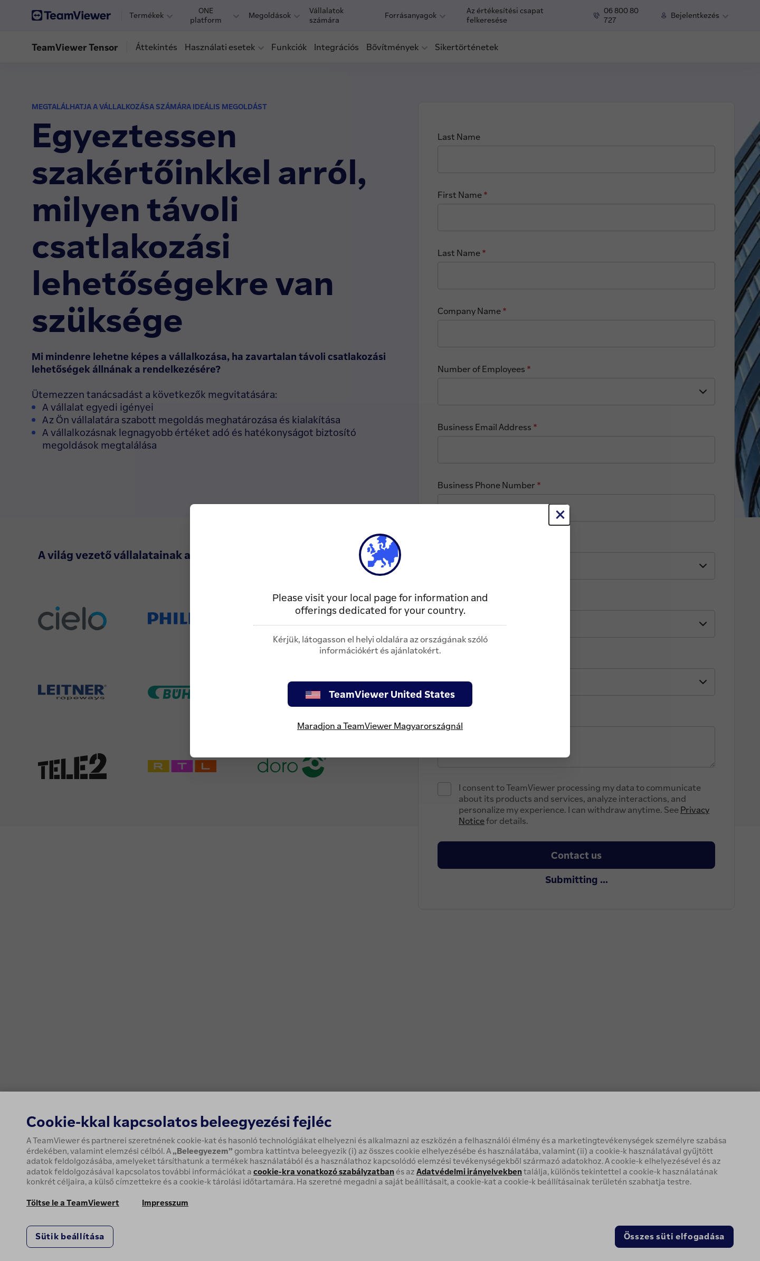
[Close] (559, 514)
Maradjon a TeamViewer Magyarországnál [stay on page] (380, 726)
